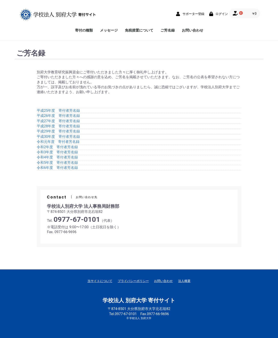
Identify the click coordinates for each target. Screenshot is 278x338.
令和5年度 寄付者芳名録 (57, 162)
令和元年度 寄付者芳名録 (58, 142)
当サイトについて (99, 281)
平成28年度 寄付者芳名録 (58, 126)
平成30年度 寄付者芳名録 (58, 136)
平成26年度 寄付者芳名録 (58, 116)
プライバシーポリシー (133, 281)
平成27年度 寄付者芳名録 (58, 121)
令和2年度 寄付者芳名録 (57, 147)
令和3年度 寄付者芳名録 (57, 152)
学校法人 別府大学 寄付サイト (139, 300)
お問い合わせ (192, 30)
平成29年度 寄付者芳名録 (58, 131)
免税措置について (139, 30)
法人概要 (184, 281)
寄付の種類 (84, 30)
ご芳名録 (167, 30)
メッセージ (109, 30)
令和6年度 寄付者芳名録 (57, 168)
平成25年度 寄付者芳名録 (58, 110)
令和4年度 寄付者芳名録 (57, 157)
